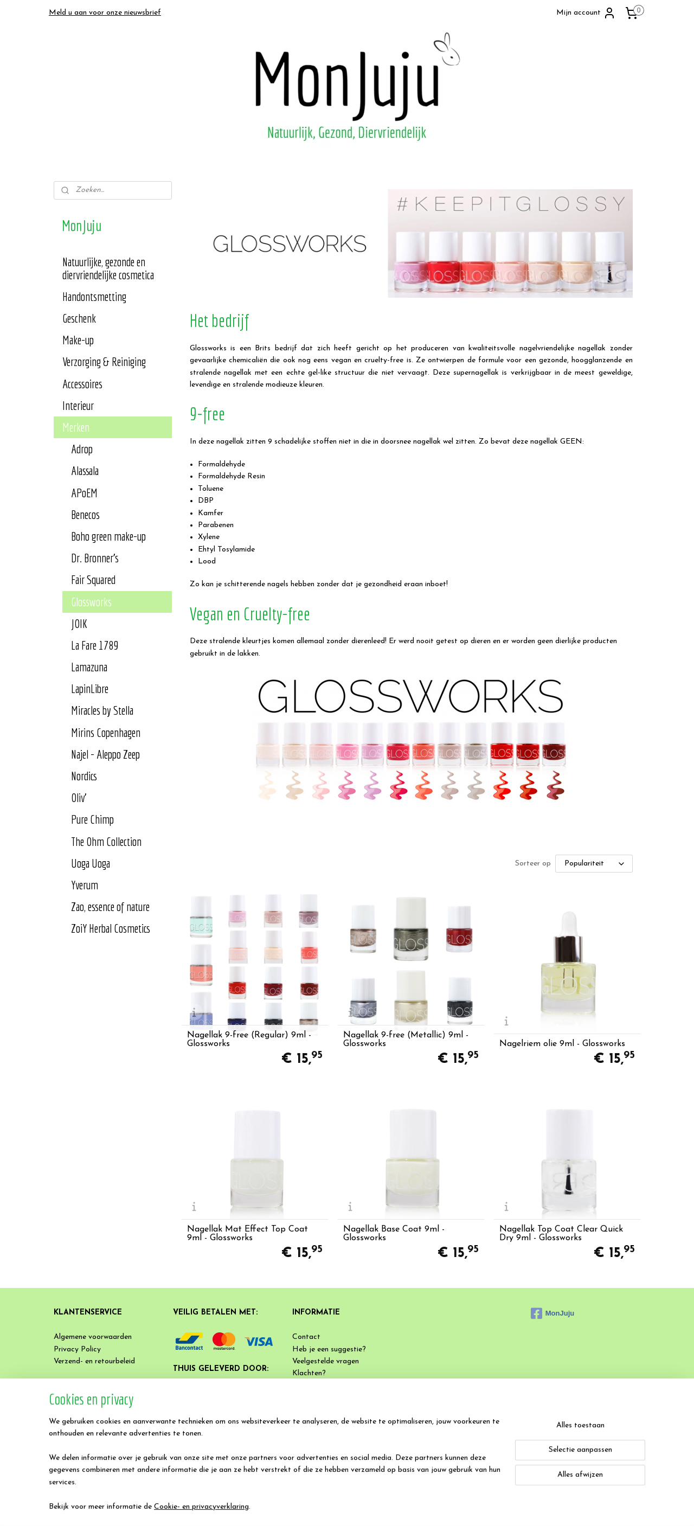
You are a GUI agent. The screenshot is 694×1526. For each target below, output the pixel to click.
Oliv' (78, 797)
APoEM (84, 492)
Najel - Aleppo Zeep (105, 754)
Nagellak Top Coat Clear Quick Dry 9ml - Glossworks (561, 1233)
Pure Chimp (92, 819)
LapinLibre (89, 688)
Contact (306, 1337)
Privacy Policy (77, 1349)
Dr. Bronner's (95, 558)
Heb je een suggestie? (329, 1349)
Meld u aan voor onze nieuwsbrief (105, 13)
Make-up (78, 340)
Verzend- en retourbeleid (94, 1361)
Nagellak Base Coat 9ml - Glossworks (394, 1233)
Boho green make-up (108, 536)
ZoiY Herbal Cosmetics (110, 928)
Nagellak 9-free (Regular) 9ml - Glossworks (249, 1039)
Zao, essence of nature (110, 906)
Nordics (84, 776)
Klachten (307, 1373)
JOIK (79, 623)
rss (393, 1506)
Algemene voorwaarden (93, 1337)
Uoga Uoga (90, 863)
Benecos (85, 514)
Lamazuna (89, 667)
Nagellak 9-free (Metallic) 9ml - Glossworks (405, 1039)
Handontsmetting (94, 296)
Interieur (78, 405)
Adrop (82, 449)
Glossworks (91, 601)
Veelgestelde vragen (325, 1361)
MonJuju (552, 1313)
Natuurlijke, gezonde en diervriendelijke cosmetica (108, 268)
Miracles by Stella (102, 710)
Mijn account (586, 13)
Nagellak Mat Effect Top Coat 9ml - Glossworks (247, 1233)
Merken (75, 427)
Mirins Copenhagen (105, 732)
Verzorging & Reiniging (104, 361)
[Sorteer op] (593, 863)
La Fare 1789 (94, 645)
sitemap (374, 1506)
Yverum (84, 885)
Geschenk (79, 318)
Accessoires (82, 383)
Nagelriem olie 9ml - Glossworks (562, 1044)
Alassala (85, 470)
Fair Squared (93, 579)
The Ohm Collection (106, 841)
